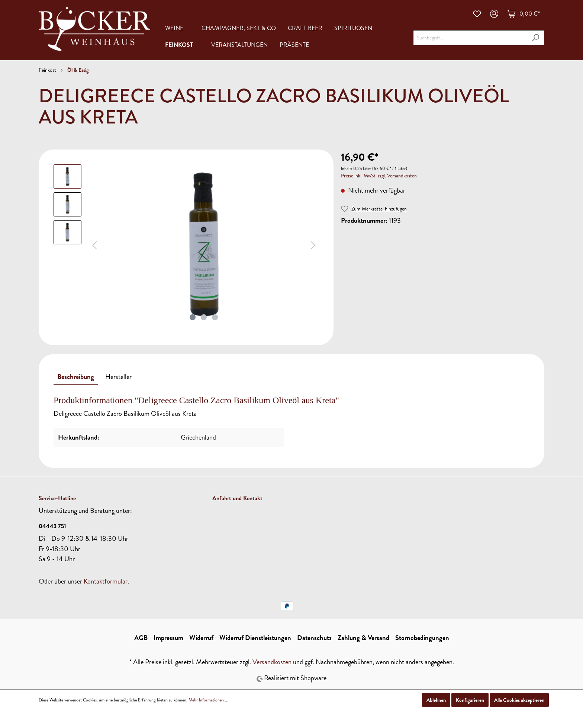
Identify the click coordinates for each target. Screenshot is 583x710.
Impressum (168, 638)
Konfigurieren (470, 700)
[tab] (76, 377)
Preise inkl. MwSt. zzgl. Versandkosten (379, 175)
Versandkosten (272, 662)
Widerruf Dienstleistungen (255, 638)
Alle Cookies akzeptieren (519, 700)
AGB (141, 638)
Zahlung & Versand (363, 638)
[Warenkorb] (523, 14)
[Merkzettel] (477, 14)
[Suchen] (535, 37)
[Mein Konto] (494, 14)
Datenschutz (314, 638)
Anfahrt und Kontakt (237, 498)
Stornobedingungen (422, 638)
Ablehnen (436, 700)
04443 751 (52, 526)
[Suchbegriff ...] (470, 37)
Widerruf (201, 638)
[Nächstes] (313, 244)
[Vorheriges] (94, 244)
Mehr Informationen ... (208, 700)
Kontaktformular (106, 581)
